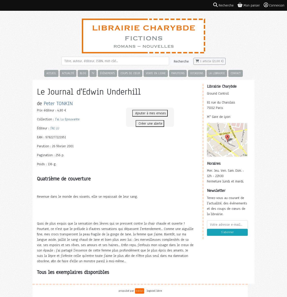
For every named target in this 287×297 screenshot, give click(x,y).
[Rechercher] (115, 61)
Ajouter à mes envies (150, 113)
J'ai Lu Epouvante (67, 119)
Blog (83, 73)
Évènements (107, 73)
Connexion (274, 5)
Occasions (196, 73)
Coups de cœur (130, 73)
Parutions (178, 73)
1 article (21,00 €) (210, 61)
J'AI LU (54, 128)
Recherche (181, 61)
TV (93, 73)
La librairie (217, 73)
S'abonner (227, 232)
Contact (235, 73)
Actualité (68, 73)
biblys (139, 291)
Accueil (51, 73)
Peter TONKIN (58, 103)
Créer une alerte (149, 123)
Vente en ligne (156, 73)
